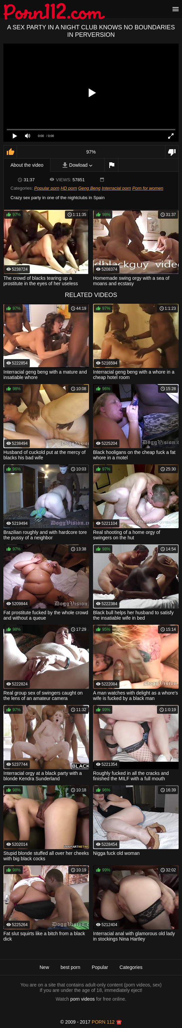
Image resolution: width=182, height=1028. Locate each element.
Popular (100, 967)
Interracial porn (116, 188)
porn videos (82, 999)
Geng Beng (89, 188)
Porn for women (147, 188)
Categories (130, 967)
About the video (26, 165)
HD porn (69, 188)
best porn (70, 967)
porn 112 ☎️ (107, 1022)
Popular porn (46, 188)
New (44, 967)
